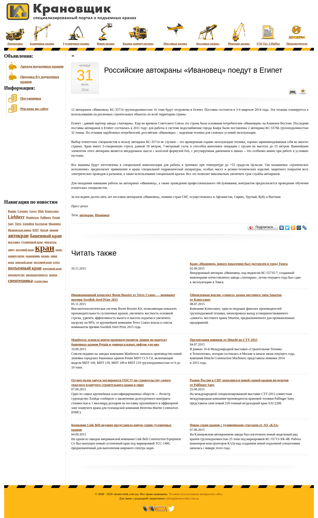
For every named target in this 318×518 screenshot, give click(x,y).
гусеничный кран (32, 242)
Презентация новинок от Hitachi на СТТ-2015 (223, 340)
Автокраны (15, 33)
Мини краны (105, 33)
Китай (44, 230)
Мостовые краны (175, 33)
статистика (41, 281)
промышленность (37, 274)
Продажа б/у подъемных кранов (39, 79)
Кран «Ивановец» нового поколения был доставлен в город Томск (239, 264)
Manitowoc (32, 217)
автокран (18, 235)
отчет (56, 262)
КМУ (36, 230)
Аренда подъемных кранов (42, 66)
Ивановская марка (19, 230)
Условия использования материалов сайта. (196, 494)
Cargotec (23, 211)
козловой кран (25, 249)
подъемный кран (24, 268)
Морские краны (239, 33)
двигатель (50, 242)
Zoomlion (28, 223)
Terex (18, 223)
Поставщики (30, 98)
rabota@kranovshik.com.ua (182, 498)
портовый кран (52, 268)
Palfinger (45, 217)
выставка (14, 242)
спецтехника (20, 280)
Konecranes (52, 211)
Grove (32, 211)
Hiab (41, 211)
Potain (56, 217)
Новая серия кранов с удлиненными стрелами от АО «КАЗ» (234, 425)
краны (45, 255)
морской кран (24, 262)
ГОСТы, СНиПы (268, 33)
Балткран (41, 223)
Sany (11, 223)
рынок (53, 274)
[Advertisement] (31, 158)
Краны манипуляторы (138, 33)
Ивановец (54, 223)
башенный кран (46, 235)
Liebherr (16, 217)
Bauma (12, 211)
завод (11, 249)
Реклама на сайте (34, 109)
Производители (296, 33)
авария (53, 230)
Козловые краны (207, 33)
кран (45, 248)
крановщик (33, 255)
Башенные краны (42, 33)
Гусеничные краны (76, 33)
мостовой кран (43, 262)
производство (16, 274)
